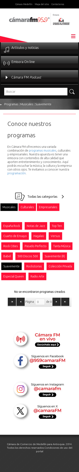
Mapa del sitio (42, 4)
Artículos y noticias (25, 47)
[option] (9, 207)
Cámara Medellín (23, 4)
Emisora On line (23, 62)
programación (16, 173)
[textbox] (35, 91)
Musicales (26, 104)
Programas (11, 104)
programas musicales (42, 150)
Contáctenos (57, 4)
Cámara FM (26, 77)
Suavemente (43, 104)
